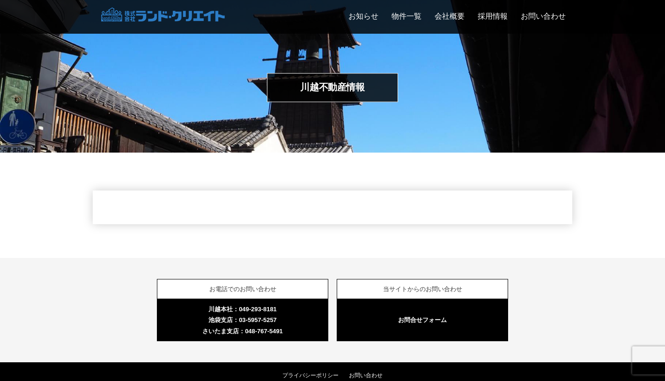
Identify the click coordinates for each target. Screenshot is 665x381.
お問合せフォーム (422, 319)
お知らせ (363, 16)
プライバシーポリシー (310, 375)
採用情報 (493, 16)
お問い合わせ (543, 16)
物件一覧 (406, 16)
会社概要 (450, 16)
